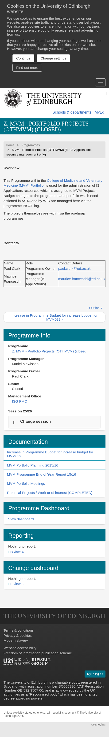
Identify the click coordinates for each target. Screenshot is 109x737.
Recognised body (43, 694)
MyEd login (95, 674)
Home (10, 145)
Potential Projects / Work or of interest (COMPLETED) (49, 493)
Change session (35, 421)
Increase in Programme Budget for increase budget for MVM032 (50, 454)
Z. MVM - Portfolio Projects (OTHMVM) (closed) (46, 126)
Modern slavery (16, 640)
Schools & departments (71, 112)
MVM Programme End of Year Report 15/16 (41, 474)
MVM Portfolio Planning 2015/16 (32, 465)
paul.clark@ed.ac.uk (74, 268)
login (98, 724)
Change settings (53, 58)
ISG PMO (19, 401)
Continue (23, 58)
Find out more (27, 68)
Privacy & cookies (18, 635)
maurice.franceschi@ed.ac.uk (81, 279)
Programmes (30, 145)
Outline (94, 308)
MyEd (99, 112)
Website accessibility (20, 648)
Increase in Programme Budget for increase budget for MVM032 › (54, 317)
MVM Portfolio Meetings (26, 483)
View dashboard (21, 519)
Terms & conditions (19, 630)
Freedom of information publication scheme (38, 653)
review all (17, 551)
